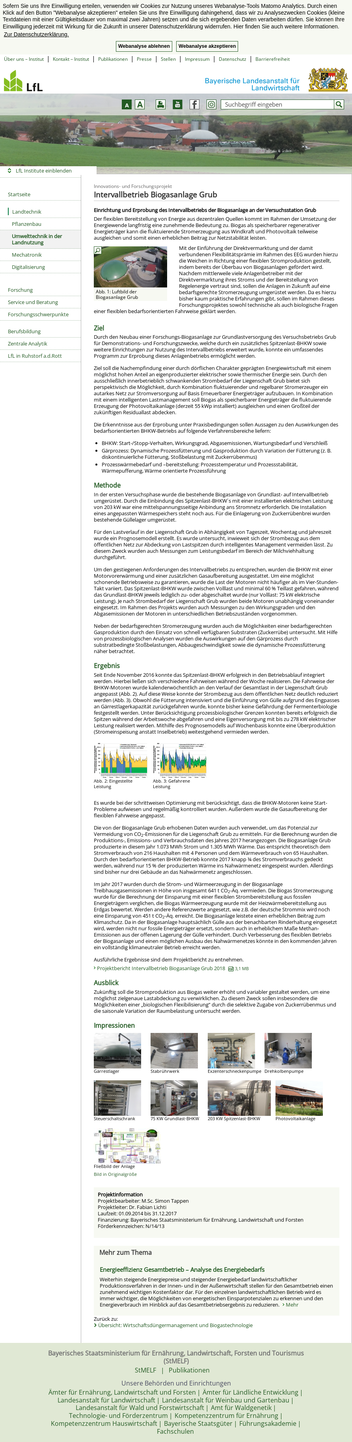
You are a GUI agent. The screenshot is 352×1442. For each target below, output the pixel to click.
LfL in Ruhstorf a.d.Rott (35, 355)
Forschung (20, 289)
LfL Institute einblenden (44, 170)
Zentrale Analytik (27, 343)
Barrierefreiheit (272, 59)
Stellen (168, 59)
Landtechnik (24, 211)
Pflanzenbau (26, 223)
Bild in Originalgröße (115, 1174)
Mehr (292, 1304)
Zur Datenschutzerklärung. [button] (36, 34)
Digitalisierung (28, 266)
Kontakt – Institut (71, 59)
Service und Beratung (33, 302)
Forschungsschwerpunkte (38, 314)
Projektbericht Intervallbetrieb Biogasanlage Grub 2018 (173, 968)
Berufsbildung (24, 331)
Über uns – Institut (24, 59)
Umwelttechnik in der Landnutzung (37, 239)
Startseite (19, 194)
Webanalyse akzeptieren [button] (207, 46)
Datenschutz (232, 59)
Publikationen (113, 59)
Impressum (197, 59)
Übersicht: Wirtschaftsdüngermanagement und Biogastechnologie (175, 1325)
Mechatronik (27, 254)
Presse (144, 59)
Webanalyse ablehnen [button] (144, 46)
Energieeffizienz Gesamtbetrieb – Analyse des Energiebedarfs (182, 1269)
